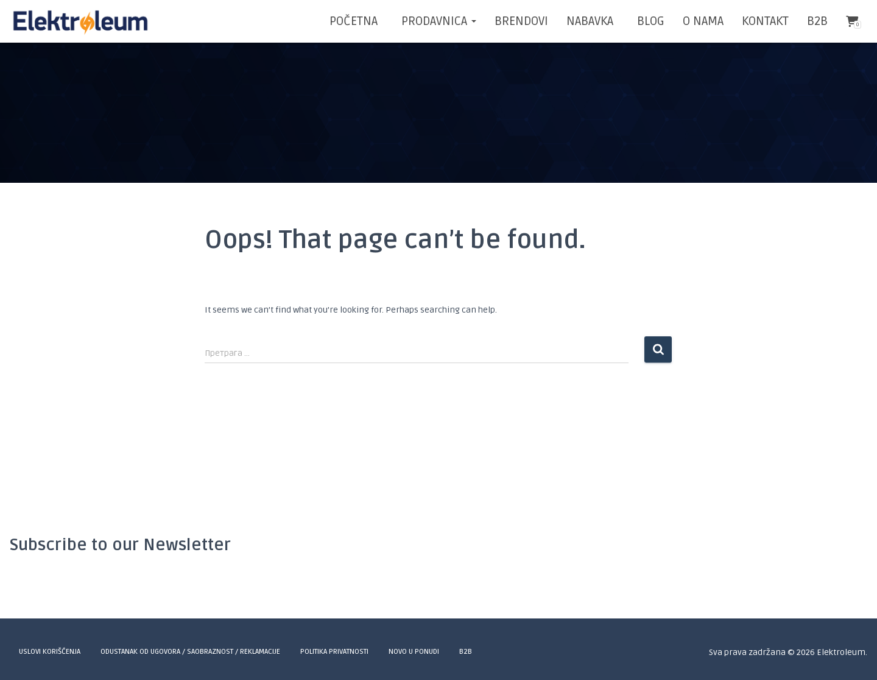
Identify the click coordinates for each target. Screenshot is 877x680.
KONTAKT (765, 21)
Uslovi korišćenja (49, 651)
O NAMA (703, 21)
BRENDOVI (521, 21)
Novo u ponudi (414, 651)
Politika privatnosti (334, 651)
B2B (817, 21)
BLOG (649, 21)
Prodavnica (437, 21)
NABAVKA (589, 21)
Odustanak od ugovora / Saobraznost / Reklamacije (190, 651)
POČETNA (353, 21)
